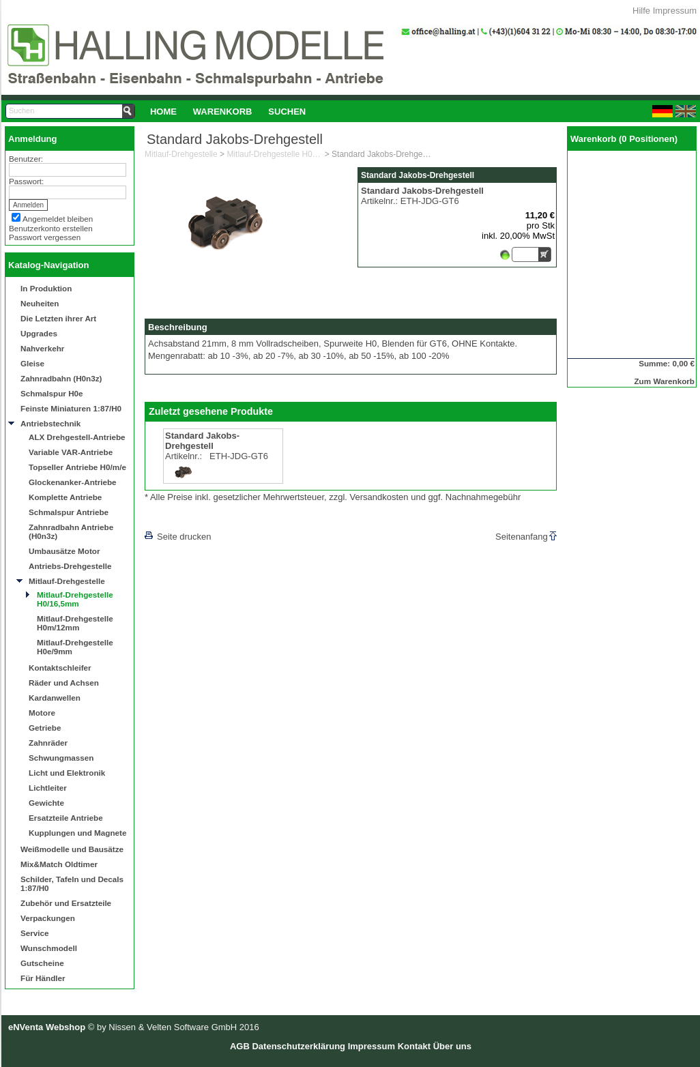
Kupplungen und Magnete (77, 832)
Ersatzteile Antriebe (66, 817)
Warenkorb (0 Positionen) (623, 139)
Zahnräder (48, 742)
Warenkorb (222, 111)
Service (34, 933)
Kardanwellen (55, 697)
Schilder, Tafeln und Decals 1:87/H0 (71, 883)
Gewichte (46, 802)
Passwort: (26, 181)
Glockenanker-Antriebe (73, 482)
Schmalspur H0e (51, 393)
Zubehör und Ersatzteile (65, 902)
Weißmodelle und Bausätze (71, 849)
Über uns (452, 1046)
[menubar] (228, 111)
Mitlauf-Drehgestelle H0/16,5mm (75, 599)
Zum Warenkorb (664, 381)
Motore (42, 712)
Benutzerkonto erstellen (51, 228)
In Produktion (46, 288)
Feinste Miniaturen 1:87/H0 (70, 408)
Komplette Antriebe (65, 497)
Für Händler (42, 978)
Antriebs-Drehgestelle (70, 565)
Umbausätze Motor (64, 550)
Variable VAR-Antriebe (71, 452)
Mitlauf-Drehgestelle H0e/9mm (75, 647)
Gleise (32, 363)
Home (163, 111)
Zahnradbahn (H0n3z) (61, 378)
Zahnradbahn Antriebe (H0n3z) (71, 531)
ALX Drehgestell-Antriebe (77, 437)
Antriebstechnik (50, 423)
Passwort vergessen (45, 237)
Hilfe (641, 10)
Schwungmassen (61, 757)
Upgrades (38, 333)
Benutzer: (26, 158)
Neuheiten (39, 303)
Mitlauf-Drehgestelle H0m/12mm (75, 623)
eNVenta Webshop (46, 1027)
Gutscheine (42, 963)
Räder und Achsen (64, 682)
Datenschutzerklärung (298, 1046)
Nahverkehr (42, 348)
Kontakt (414, 1046)
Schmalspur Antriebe (68, 512)
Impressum (675, 10)
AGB (240, 1046)
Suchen (287, 111)
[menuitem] (163, 111)
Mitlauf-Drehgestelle (67, 580)
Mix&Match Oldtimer (59, 864)
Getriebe (45, 727)
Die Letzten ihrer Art (58, 318)
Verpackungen (47, 917)
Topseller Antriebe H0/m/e (77, 467)
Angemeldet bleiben (58, 218)
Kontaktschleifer (60, 667)
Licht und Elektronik (67, 772)
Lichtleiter (48, 787)
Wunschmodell (48, 948)
